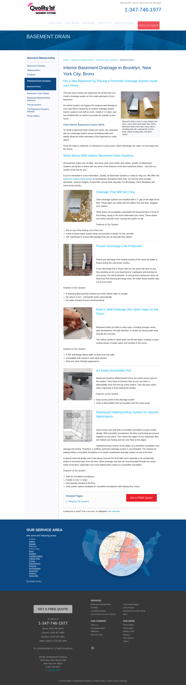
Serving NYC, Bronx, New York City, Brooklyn (140, 3)
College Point (34, 558)
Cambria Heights (35, 555)
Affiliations (95, 630)
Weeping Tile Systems (79, 500)
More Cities (35, 580)
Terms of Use (112, 680)
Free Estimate (148, 24)
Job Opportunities (98, 627)
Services (40, 24)
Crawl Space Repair (131, 603)
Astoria (32, 540)
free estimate (114, 510)
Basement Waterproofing (41, 57)
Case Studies (128, 637)
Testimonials (128, 627)
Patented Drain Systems (39, 80)
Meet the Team (97, 634)
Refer (125, 613)
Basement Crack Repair (38, 92)
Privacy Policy (100, 680)
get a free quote (53, 608)
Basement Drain (34, 86)
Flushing (32, 572)
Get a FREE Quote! (141, 496)
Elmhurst (32, 565)
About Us (99, 24)
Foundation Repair (98, 610)
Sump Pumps (128, 607)
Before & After (128, 630)
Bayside (32, 543)
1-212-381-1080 (53, 669)
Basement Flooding (36, 65)
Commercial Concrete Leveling (103, 613)
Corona (32, 560)
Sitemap (123, 680)
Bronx (31, 550)
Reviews (80, 24)
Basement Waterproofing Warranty (38, 98)
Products (31, 74)
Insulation (95, 607)
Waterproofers (33, 69)
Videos (126, 640)
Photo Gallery (33, 115)
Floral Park (33, 570)
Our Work (61, 24)
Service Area (122, 24)
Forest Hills (33, 575)
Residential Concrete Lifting (134, 610)
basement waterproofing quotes (77, 178)
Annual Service (34, 104)
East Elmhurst (34, 562)
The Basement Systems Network (38, 109)
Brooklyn (32, 553)
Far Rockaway (35, 567)
